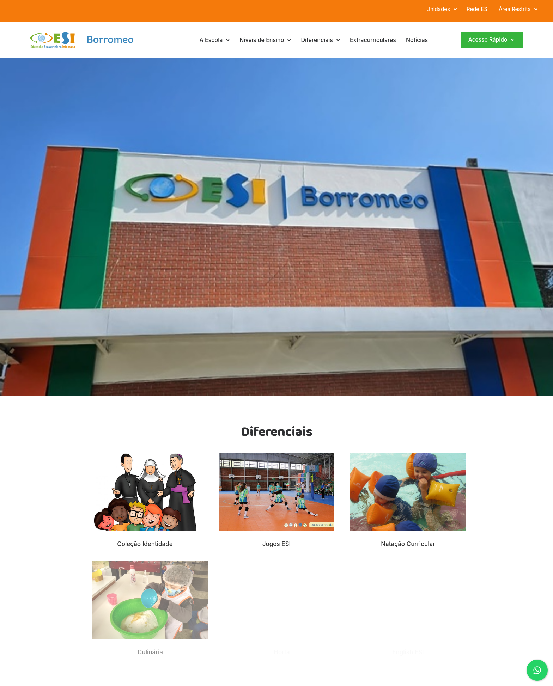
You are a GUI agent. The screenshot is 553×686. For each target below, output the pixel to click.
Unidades (441, 9)
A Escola (214, 40)
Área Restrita (518, 9)
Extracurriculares (373, 39)
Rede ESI (478, 9)
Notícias (417, 39)
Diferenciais (320, 40)
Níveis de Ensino (265, 40)
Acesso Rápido (491, 40)
